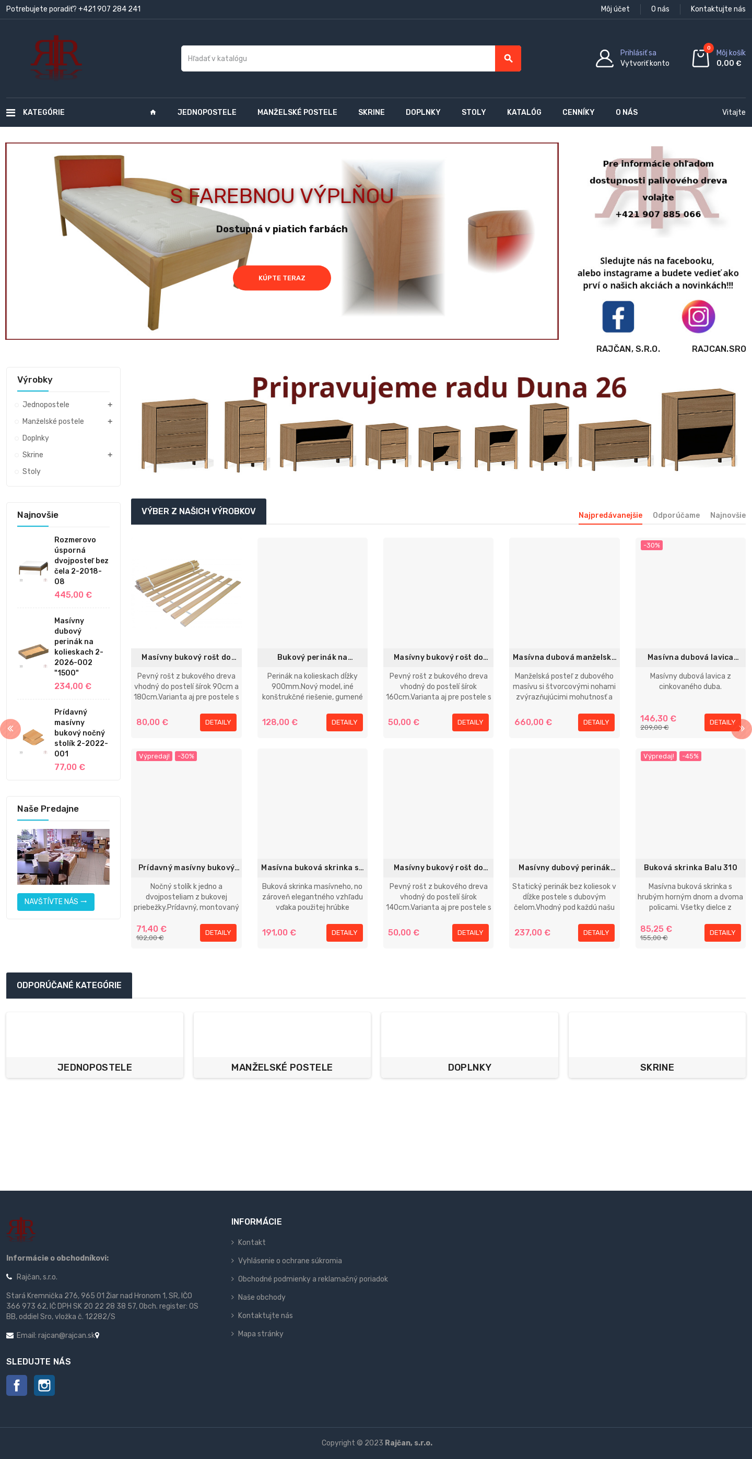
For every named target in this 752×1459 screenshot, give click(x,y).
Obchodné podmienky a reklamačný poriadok (313, 1279)
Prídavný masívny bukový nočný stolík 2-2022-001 (81, 733)
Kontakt (252, 1242)
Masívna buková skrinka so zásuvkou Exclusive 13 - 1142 (312, 868)
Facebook (16, 1385)
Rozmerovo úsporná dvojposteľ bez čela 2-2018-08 (81, 561)
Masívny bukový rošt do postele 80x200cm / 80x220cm (438, 658)
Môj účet (615, 9)
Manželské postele (282, 1067)
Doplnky (470, 1067)
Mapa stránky (261, 1334)
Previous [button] (10, 729)
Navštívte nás (56, 901)
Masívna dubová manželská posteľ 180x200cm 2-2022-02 (564, 658)
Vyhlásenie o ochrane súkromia (290, 1260)
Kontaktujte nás (718, 9)
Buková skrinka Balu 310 (690, 867)
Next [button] (741, 729)
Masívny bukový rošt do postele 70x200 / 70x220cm (438, 868)
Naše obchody (262, 1297)
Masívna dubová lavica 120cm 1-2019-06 (691, 658)
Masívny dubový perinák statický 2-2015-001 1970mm (564, 868)
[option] (95, 1045)
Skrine (657, 1067)
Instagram (44, 1385)
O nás (660, 9)
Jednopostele (94, 1067)
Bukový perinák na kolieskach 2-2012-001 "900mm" (312, 658)
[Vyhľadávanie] (351, 58)
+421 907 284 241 (109, 9)
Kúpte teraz (282, 277)
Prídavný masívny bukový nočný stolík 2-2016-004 (186, 868)
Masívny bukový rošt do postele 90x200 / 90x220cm (186, 658)
